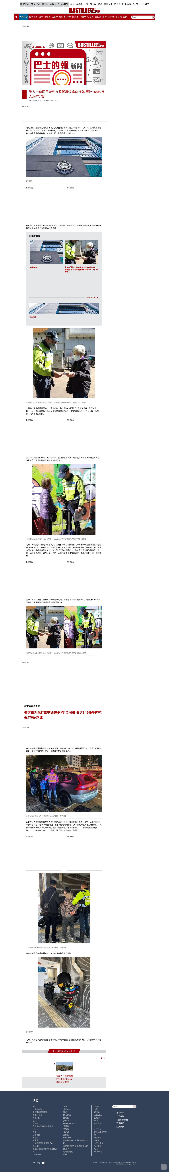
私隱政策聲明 (122, 1120)
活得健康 (97, 1146)
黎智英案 (33, 17)
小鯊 (34, 1121)
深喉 (65, 1107)
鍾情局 (97, 1112)
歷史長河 (118, 4)
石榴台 (53, 4)
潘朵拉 (35, 1138)
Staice (96, 1140)
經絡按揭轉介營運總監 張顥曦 (75, 1146)
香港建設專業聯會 (40, 1112)
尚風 (34, 1132)
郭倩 (65, 1112)
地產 (69, 17)
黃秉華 (66, 1126)
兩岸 (104, 17)
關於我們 (120, 1127)
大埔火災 (23, 17)
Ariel (34, 1107)
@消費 (111, 17)
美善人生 (108, 4)
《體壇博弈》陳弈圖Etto (43, 1143)
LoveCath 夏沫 (69, 1123)
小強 (96, 1121)
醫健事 (90, 17)
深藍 (96, 1109)
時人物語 (67, 1115)
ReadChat (37, 1146)
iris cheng (98, 1152)
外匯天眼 (36, 1118)
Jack (35, 1129)
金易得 (66, 1132)
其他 (125, 17)
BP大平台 (35, 4)
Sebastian (98, 1115)
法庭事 (55, 17)
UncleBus (67, 1138)
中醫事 (83, 17)
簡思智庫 (97, 1138)
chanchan (37, 1155)
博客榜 (118, 17)
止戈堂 (97, 1118)
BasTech (136, 4)
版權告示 (120, 1113)
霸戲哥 (35, 1123)
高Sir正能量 (38, 1115)
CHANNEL (63, 4)
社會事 (47, 17)
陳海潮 (66, 1149)
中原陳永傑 (98, 1143)
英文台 (45, 4)
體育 (100, 4)
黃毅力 (66, 1121)
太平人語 (97, 1129)
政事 (41, 17)
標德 (65, 1155)
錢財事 (62, 17)
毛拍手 (97, 1107)
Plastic (93, 4)
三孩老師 (36, 1135)
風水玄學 (97, 1123)
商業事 (75, 17)
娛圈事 (79, 4)
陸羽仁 (66, 1118)
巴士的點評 (37, 1109)
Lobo (96, 1126)
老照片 (35, 1140)
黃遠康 (66, 1129)
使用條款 (120, 1116)
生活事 (127, 4)
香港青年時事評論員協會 (43, 1126)
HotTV (145, 4)
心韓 (86, 4)
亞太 (72, 4)
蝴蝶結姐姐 (68, 1152)
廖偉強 (66, 1135)
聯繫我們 (120, 1123)
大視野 (98, 17)
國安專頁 (24, 4)
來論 (96, 1149)
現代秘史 (67, 1109)
